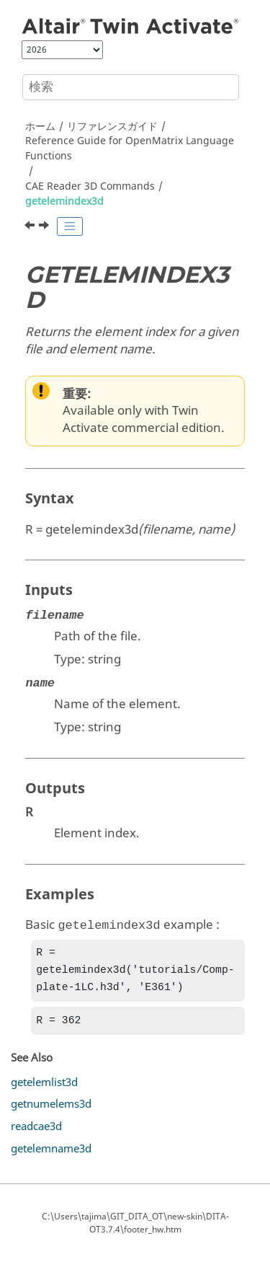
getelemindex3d (64, 201)
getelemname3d (51, 1154)
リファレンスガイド (112, 126)
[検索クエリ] (130, 87)
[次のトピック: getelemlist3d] (45, 227)
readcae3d (36, 1132)
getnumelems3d (51, 1110)
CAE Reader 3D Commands (90, 186)
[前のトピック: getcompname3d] (31, 227)
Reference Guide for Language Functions (129, 148)
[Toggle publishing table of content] (70, 226)
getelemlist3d (44, 1088)
